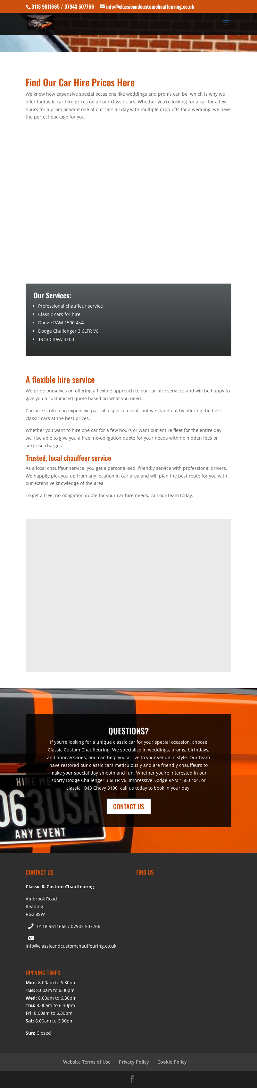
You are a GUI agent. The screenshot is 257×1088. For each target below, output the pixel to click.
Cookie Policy (172, 1062)
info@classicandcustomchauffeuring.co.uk (71, 946)
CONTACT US (128, 806)
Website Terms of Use (87, 1062)
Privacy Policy (134, 1062)
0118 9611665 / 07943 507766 (68, 926)
